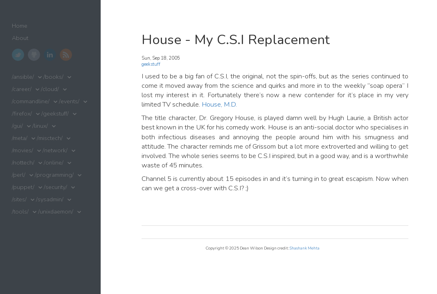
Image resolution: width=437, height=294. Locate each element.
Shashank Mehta (305, 248)
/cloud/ (50, 89)
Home (19, 26)
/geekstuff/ (55, 114)
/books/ (53, 77)
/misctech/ (50, 138)
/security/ (55, 187)
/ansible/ (23, 77)
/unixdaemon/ (55, 212)
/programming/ (54, 175)
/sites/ (19, 199)
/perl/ (18, 175)
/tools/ (20, 212)
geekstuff (151, 64)
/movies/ (22, 150)
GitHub (34, 55)
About (20, 38)
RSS (66, 55)
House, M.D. (219, 104)
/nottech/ (23, 163)
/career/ (22, 89)
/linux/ (40, 126)
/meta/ (19, 138)
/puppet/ (23, 187)
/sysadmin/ (49, 199)
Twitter (18, 55)
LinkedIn (50, 55)
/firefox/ (22, 114)
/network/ (55, 150)
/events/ (69, 101)
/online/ (53, 163)
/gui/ (17, 126)
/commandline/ (31, 101)
